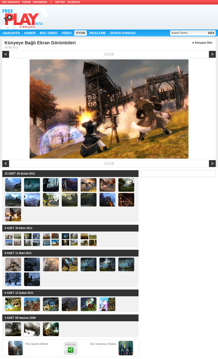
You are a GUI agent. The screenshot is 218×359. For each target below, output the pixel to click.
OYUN (80, 33)
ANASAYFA (11, 33)
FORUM (26, 2)
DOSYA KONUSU (123, 33)
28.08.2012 (11, 47)
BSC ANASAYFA (11, 2)
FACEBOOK (73, 2)
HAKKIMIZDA (40, 2)
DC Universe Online (103, 344)
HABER (30, 33)
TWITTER (60, 2)
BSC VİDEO (48, 33)
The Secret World (36, 344)
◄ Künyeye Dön (201, 42)
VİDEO (67, 33)
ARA (211, 33)
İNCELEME (97, 33)
